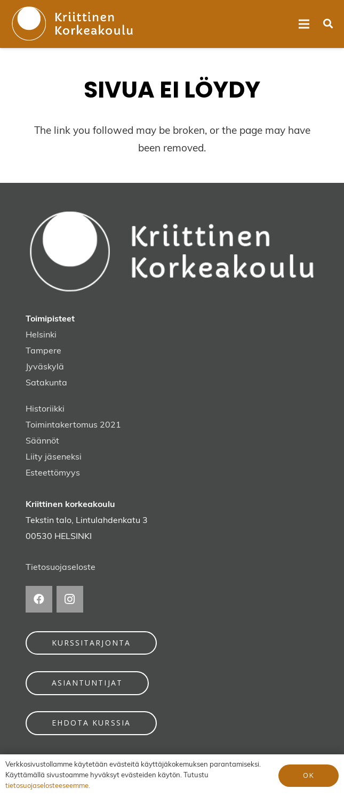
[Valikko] (304, 24)
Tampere (43, 351)
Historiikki (45, 409)
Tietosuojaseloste (60, 567)
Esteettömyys (53, 473)
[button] (328, 24)
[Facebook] (39, 599)
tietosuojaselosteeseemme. (47, 786)
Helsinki (41, 335)
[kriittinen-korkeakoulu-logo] (72, 24)
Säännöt (42, 441)
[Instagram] (70, 599)
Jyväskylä (45, 367)
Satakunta (46, 383)
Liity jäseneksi (54, 457)
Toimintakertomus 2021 (73, 425)
